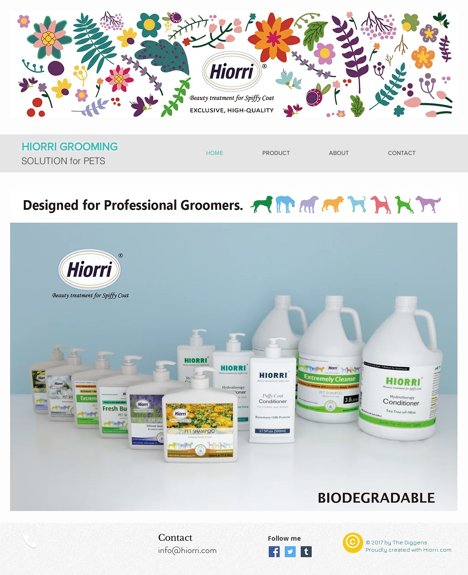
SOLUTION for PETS (63, 160)
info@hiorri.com (187, 550)
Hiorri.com (437, 549)
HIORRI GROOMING (69, 146)
